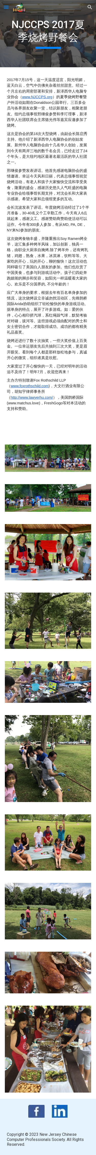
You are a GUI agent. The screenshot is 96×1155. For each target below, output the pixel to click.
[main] (48, 33)
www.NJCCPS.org (37, 97)
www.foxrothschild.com (30, 386)
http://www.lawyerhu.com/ (32, 397)
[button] (6, 7)
